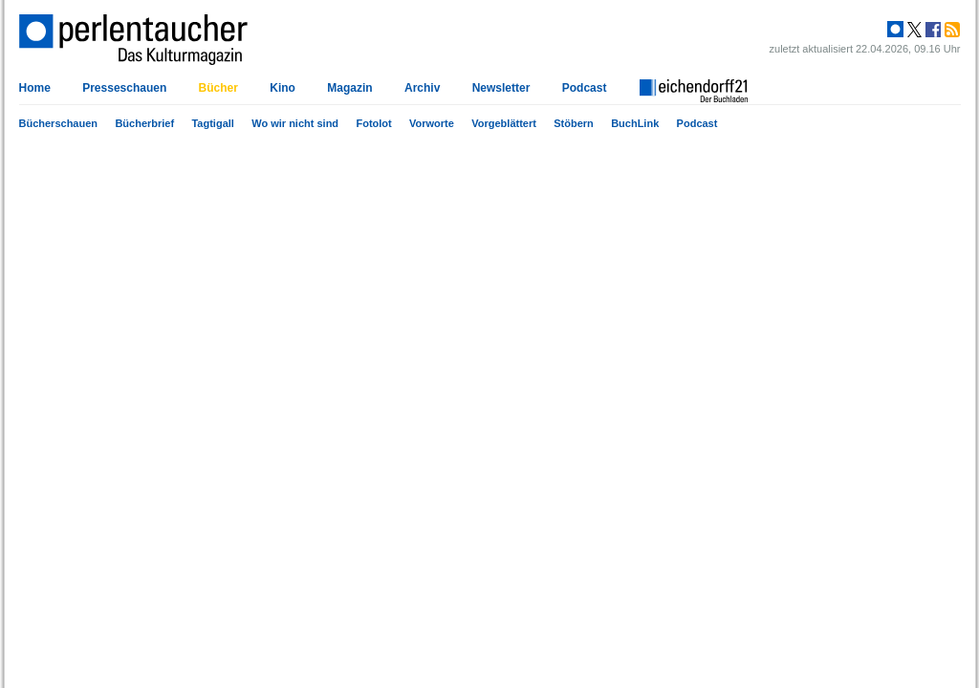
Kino (282, 88)
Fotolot (373, 123)
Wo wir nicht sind (294, 123)
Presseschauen (124, 88)
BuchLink (635, 123)
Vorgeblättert (503, 123)
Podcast (697, 123)
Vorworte (431, 123)
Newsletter (501, 88)
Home (35, 88)
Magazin (349, 88)
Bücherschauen (58, 123)
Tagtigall (212, 123)
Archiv (422, 88)
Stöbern (574, 123)
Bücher (218, 88)
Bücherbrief (144, 123)
